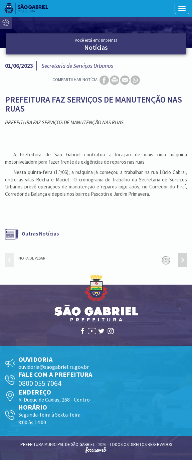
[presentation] (9, 260)
